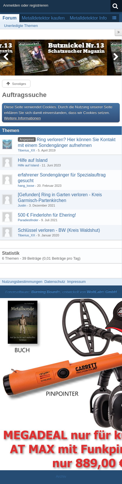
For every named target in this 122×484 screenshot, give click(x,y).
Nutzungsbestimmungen (22, 281)
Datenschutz (54, 281)
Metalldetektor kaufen (43, 17)
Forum (10, 17)
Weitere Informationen (22, 118)
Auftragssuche (24, 94)
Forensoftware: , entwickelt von (61, 291)
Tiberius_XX (26, 150)
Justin (22, 205)
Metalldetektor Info (88, 17)
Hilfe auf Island (32, 160)
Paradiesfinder (28, 220)
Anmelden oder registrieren (25, 5)
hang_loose (26, 185)
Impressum (76, 281)
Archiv (61, 476)
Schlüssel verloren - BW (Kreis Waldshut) (59, 230)
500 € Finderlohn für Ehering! (47, 215)
